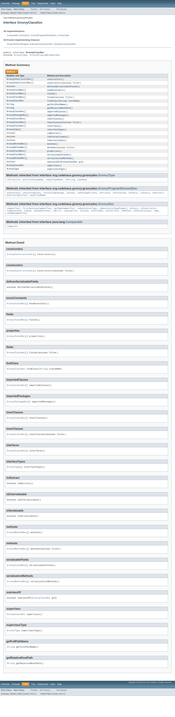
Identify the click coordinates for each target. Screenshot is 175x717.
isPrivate (104, 199)
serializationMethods (59, 163)
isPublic (133, 199)
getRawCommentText (64, 215)
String (63, 103)
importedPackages (57, 118)
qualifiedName (38, 201)
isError (57, 218)
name (156, 218)
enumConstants (55, 91)
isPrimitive (13, 185)
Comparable (12, 35)
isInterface (112, 218)
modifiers (158, 199)
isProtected (119, 199)
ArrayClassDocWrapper (18, 44)
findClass (52, 103)
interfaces (53, 129)
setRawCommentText (17, 220)
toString (70, 185)
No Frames (45, 9)
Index (52, 3)
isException (70, 218)
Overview (5, 3)
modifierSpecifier (17, 201)
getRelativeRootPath (58, 110)
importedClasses (56, 114)
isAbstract (53, 137)
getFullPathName (56, 106)
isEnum (27, 218)
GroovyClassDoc (15, 103)
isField (84, 218)
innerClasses (54, 121)
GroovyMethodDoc (16, 148)
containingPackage (53, 199)
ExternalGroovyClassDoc (41, 44)
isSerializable (55, 144)
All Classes (61, 9)
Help (59, 3)
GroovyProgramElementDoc (44, 35)
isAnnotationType (87, 215)
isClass (134, 215)
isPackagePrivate (87, 199)
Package (16, 3)
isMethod (126, 218)
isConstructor (148, 215)
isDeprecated (14, 218)
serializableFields (58, 159)
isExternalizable (57, 140)
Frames (34, 9)
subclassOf (53, 167)
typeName (82, 185)
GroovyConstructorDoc (19, 80)
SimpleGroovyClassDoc (65, 44)
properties (53, 155)
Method (33, 13)
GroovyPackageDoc (16, 118)
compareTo (12, 234)
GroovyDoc (24, 35)
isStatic (145, 199)
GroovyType (63, 35)
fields (51, 95)
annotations (13, 199)
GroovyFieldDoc (15, 91)
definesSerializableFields (62, 88)
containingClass (32, 199)
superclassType (55, 174)
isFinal (70, 199)
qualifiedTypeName (33, 185)
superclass (53, 170)
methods (51, 148)
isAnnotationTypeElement (113, 215)
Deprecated (42, 3)
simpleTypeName (54, 185)
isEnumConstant (42, 218)
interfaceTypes (55, 133)
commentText (13, 215)
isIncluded (97, 218)
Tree (33, 3)
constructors (54, 80)
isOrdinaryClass (142, 218)
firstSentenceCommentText (37, 215)
